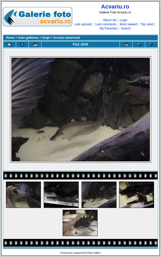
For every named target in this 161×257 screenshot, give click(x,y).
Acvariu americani (66, 38)
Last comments (105, 24)
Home (10, 38)
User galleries (28, 38)
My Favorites (109, 28)
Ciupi (46, 38)
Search (126, 28)
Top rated (147, 24)
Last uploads (83, 24)
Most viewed (128, 24)
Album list (109, 20)
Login (123, 20)
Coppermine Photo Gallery (87, 253)
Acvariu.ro (115, 6)
